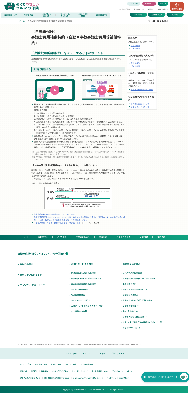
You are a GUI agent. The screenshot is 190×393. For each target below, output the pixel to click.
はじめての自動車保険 (132, 273)
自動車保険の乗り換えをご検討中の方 (139, 279)
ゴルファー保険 (70, 364)
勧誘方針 (23, 371)
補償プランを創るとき (31, 275)
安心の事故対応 (78, 295)
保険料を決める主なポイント (135, 289)
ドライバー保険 (25, 364)
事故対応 (175, 14)
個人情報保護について (140, 104)
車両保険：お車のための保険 (83, 284)
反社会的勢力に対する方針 (30, 378)
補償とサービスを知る (82, 264)
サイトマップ (111, 378)
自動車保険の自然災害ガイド (135, 317)
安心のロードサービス (80, 300)
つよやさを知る (123, 237)
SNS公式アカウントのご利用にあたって (88, 378)
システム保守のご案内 (60, 371)
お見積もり (149, 3)
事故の (177, 9)
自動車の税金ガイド (131, 306)
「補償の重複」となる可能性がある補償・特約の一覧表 (57, 223)
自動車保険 (10, 15)
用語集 (150, 9)
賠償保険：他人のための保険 (83, 273)
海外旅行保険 (56, 364)
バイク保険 (138, 14)
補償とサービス (83, 15)
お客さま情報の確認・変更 (142, 90)
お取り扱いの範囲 (79, 311)
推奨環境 (44, 371)
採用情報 (161, 237)
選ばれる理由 (28, 15)
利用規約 (34, 371)
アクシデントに (65, 15)
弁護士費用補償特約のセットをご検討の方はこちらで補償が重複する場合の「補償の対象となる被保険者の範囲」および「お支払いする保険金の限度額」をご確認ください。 (79, 218)
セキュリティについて (140, 107)
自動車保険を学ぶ (101, 15)
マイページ (134, 3)
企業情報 (144, 237)
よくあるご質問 (124, 9)
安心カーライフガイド (132, 328)
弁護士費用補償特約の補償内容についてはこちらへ (55, 214)
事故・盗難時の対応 (131, 311)
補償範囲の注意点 (130, 295)
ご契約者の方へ (157, 14)
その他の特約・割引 (79, 289)
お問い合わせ (139, 9)
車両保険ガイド (129, 284)
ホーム (22, 21)
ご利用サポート (162, 9)
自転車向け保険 (41, 364)
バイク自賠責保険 (86, 364)
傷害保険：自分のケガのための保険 (86, 279)
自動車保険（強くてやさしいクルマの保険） (41, 253)
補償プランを (46, 15)
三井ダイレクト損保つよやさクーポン (87, 306)
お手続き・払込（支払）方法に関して (138, 300)
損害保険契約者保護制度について (57, 378)
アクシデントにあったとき (32, 285)
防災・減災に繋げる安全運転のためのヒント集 (142, 322)
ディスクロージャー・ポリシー (123, 371)
